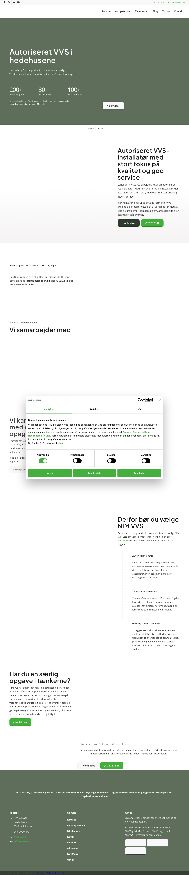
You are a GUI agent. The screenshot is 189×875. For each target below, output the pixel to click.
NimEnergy (73, 831)
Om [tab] (140, 409)
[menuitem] (159, 2)
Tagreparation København (125, 792)
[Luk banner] (160, 400)
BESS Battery (23, 792)
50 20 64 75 (20, 837)
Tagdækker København (94, 796)
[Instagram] (157, 842)
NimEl (70, 836)
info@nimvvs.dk (23, 841)
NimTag (71, 819)
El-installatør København (70, 792)
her (61, 443)
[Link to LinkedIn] (14, 2)
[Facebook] (135, 842)
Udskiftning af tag (43, 792)
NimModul (73, 853)
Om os (70, 859)
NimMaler (73, 848)
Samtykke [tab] (48, 409)
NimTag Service (76, 825)
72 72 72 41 (159, 2)
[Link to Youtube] (18, 2)
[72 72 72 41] (152, 223)
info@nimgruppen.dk (176, 2)
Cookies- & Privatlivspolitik (51, 873)
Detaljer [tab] (94, 409)
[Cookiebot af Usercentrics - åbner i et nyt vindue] (139, 400)
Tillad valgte (94, 473)
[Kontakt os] (129, 223)
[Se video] (113, 105)
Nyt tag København (97, 792)
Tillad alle (139, 473)
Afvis (50, 473)
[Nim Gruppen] (23, 11)
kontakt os (123, 540)
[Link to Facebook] (4, 2)
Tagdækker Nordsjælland (157, 792)
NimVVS (71, 842)
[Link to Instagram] (9, 2)
